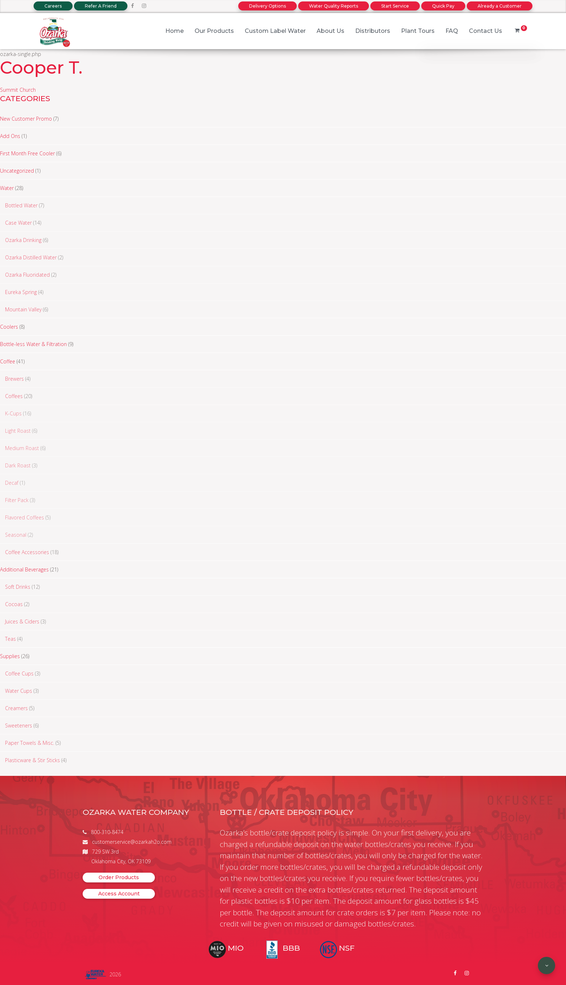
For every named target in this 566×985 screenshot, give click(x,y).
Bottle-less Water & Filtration (33, 344)
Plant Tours (418, 30)
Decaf (11, 482)
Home (174, 30)
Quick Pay (443, 6)
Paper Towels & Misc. (29, 742)
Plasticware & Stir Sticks (32, 760)
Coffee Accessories (27, 552)
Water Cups (18, 690)
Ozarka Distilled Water (31, 257)
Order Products (119, 877)
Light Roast (18, 430)
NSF (346, 947)
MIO (236, 947)
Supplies (10, 656)
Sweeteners (18, 725)
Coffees (14, 396)
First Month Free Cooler (27, 153)
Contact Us (485, 30)
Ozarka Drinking (23, 240)
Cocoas (14, 604)
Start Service (395, 6)
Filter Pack (17, 500)
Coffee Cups (19, 673)
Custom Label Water (275, 30)
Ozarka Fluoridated (27, 274)
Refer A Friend (101, 6)
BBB (291, 947)
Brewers (14, 378)
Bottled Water (21, 205)
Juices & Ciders (22, 621)
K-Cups (13, 413)
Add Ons (10, 136)
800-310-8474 (107, 832)
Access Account (119, 893)
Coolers (9, 326)
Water (7, 188)
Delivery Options (267, 6)
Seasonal (15, 534)
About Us (330, 30)
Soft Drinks (17, 586)
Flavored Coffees (24, 517)
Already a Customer (500, 6)
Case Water (18, 222)
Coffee (7, 361)
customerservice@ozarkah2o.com (131, 841)
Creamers (16, 708)
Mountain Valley (23, 309)
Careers (53, 6)
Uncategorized (17, 170)
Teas (10, 638)
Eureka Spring (21, 292)
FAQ (451, 30)
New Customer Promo (26, 118)
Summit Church (18, 89)
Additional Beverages (24, 569)
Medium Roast (22, 448)
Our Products (214, 30)
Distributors (372, 30)
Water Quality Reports (333, 6)
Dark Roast (18, 465)
